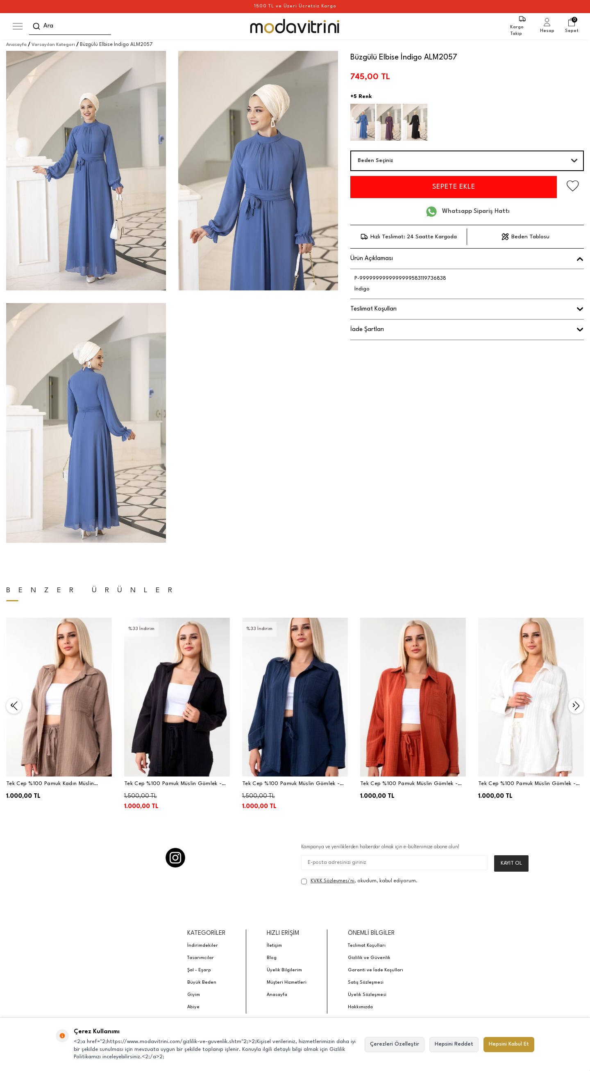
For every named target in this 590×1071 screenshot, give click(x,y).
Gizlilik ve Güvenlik (369, 958)
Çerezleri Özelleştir (394, 1044)
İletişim (274, 945)
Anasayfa (16, 45)
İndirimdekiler (202, 945)
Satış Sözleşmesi (366, 982)
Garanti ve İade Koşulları (375, 970)
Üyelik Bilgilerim (284, 970)
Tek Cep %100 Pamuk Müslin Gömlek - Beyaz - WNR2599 (527, 784)
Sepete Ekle (451, 186)
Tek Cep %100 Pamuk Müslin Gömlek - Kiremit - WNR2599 (409, 784)
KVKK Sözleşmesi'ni (332, 881)
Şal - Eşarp (199, 970)
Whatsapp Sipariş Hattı (467, 211)
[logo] (295, 26)
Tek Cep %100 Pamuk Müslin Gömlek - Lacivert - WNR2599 (291, 784)
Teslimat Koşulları (367, 945)
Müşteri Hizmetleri (286, 982)
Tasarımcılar (200, 958)
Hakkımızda (360, 1007)
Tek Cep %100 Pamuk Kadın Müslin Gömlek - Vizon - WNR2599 (50, 784)
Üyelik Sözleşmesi (367, 995)
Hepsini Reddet (454, 1044)
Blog (272, 958)
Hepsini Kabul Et (509, 1044)
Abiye (193, 1007)
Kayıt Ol (511, 863)
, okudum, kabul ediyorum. (359, 881)
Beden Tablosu (525, 236)
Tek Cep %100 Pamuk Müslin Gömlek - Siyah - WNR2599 (173, 784)
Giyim (193, 995)
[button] (14, 706)
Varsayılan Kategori (53, 45)
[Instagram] (175, 858)
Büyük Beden (201, 982)
